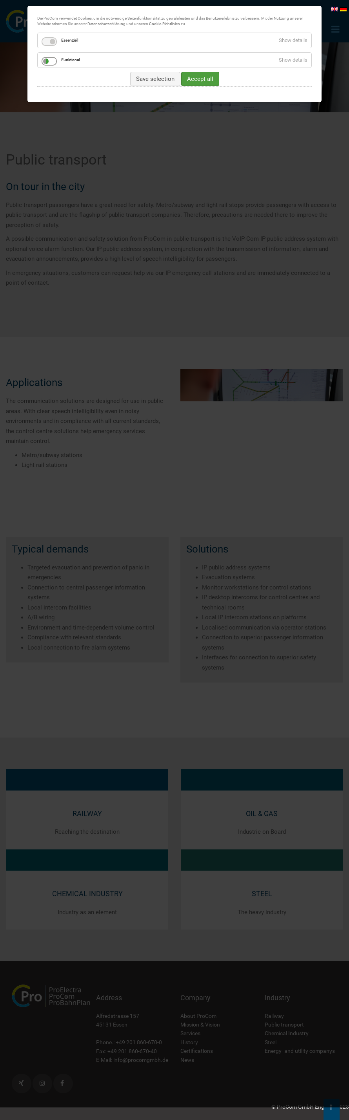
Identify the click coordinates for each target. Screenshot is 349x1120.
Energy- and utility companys (300, 1051)
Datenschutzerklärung (106, 24)
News (187, 1060)
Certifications (196, 1051)
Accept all (200, 78)
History (189, 1042)
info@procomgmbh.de (140, 1060)
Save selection (155, 78)
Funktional (70, 60)
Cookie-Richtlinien (164, 24)
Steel (270, 1042)
